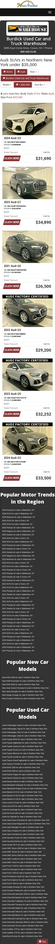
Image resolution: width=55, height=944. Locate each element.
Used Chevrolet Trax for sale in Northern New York (22, 926)
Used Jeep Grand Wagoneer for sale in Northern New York (26, 824)
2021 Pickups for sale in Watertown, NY (18, 605)
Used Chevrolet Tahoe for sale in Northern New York (23, 912)
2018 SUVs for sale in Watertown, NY (17, 644)
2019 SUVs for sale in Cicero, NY (15, 630)
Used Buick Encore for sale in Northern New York (22, 936)
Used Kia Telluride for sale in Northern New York (21, 817)
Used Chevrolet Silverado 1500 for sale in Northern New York (25, 894)
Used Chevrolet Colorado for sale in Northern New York (24, 919)
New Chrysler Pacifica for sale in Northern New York (23, 698)
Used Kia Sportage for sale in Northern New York (22, 810)
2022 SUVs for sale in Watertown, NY (17, 587)
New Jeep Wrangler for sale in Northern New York (22, 691)
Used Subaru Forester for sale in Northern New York (23, 764)
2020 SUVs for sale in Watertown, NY (17, 615)
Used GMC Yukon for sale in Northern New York (21, 862)
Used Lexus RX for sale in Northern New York (20, 806)
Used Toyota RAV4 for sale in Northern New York (22, 739)
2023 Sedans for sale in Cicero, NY (16, 577)
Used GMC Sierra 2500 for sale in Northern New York (24, 855)
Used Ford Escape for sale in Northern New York (22, 869)
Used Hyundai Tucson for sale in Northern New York (23, 838)
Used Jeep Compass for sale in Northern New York (22, 831)
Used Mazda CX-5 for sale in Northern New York (21, 792)
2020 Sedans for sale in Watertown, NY (18, 626)
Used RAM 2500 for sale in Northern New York (21, 771)
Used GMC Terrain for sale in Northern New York (22, 852)
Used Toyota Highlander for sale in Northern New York (24, 743)
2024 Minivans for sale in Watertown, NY (18, 559)
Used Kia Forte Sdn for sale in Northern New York (22, 813)
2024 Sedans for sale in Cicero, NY (16, 549)
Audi (21, 71)
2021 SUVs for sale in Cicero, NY (15, 598)
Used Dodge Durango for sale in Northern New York (23, 887)
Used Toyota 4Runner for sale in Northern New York (23, 753)
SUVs (8, 71)
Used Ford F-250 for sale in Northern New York (21, 873)
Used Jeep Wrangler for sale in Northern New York (22, 827)
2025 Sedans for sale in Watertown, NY (18, 535)
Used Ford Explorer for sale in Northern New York (22, 880)
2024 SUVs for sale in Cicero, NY (15, 538)
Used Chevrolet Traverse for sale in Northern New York (24, 904)
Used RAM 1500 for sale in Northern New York (21, 767)
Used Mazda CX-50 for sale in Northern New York (22, 795)
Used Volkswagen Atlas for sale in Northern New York (24, 725)
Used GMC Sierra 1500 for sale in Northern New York (24, 848)
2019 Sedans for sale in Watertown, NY (18, 640)
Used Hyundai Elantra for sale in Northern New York (23, 841)
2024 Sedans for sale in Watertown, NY (18, 552)
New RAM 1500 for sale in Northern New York (20, 677)
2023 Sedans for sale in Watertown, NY (18, 580)
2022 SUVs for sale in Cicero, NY (15, 584)
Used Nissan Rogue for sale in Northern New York (22, 774)
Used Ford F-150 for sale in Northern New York (21, 866)
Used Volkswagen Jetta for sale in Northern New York (24, 736)
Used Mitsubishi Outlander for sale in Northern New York (25, 785)
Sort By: (40, 84)
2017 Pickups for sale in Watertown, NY (18, 651)
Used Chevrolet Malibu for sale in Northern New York (23, 908)
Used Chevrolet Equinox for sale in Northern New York (24, 897)
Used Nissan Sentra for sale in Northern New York (22, 778)
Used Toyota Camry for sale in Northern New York (22, 746)
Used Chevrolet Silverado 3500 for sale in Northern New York (25, 922)
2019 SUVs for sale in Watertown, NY (17, 633)
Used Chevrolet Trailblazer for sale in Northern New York (25, 901)
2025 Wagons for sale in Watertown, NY (18, 531)
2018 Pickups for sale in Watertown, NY (18, 647)
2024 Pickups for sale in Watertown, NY (18, 545)
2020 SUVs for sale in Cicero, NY (15, 612)
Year (33, 71)
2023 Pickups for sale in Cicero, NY (16, 570)
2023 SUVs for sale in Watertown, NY (17, 566)
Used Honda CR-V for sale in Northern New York (22, 845)
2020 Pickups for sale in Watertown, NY (18, 623)
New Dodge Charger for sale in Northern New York (22, 695)
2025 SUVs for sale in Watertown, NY (17, 524)
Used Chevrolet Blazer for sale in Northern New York (23, 915)
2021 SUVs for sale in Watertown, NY (17, 601)
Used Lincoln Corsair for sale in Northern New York (22, 803)
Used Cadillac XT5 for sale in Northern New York (22, 929)
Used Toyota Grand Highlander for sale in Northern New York (25, 761)
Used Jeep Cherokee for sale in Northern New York (23, 834)
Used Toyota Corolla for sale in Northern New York (22, 757)
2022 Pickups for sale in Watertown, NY (18, 591)
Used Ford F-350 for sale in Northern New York (21, 883)
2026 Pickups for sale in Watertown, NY (18, 510)
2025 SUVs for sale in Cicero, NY (15, 521)
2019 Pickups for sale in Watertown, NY (18, 637)
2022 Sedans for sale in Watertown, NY (18, 594)
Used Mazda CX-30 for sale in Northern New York (22, 799)
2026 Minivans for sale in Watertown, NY (18, 517)
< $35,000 (23, 84)
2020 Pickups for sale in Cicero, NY (16, 619)
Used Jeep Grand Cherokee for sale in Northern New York (25, 820)
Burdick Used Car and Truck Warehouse (26, 78)
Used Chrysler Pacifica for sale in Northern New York (23, 890)
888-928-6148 (28, 51)
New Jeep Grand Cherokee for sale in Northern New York (25, 688)
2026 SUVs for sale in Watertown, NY (17, 514)
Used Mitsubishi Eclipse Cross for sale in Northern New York (24, 789)
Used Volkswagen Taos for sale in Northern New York (23, 732)
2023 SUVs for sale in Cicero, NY (15, 563)
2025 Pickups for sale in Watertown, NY (18, 528)
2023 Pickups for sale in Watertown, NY (18, 573)
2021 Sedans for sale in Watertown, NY (18, 608)
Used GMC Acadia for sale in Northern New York (22, 859)
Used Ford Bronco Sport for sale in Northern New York (24, 876)
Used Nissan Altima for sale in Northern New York (22, 781)
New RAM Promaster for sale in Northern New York (23, 681)
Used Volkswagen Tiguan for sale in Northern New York (24, 729)
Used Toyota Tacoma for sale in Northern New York (23, 750)
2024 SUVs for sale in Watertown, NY (17, 542)
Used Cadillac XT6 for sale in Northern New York (22, 933)
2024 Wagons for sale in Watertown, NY (18, 556)
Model (7, 84)
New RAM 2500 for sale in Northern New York (20, 684)
